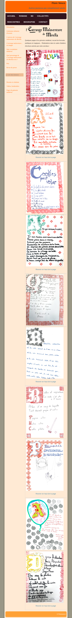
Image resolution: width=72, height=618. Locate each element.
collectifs (42, 16)
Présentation (10, 27)
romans (23, 16)
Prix (8, 63)
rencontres (13, 22)
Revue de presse (12, 67)
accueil (11, 16)
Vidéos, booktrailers (13, 86)
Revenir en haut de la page (46, 157)
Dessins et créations (13, 82)
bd (32, 16)
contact (43, 22)
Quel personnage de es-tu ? (14, 57)
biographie (29, 22)
